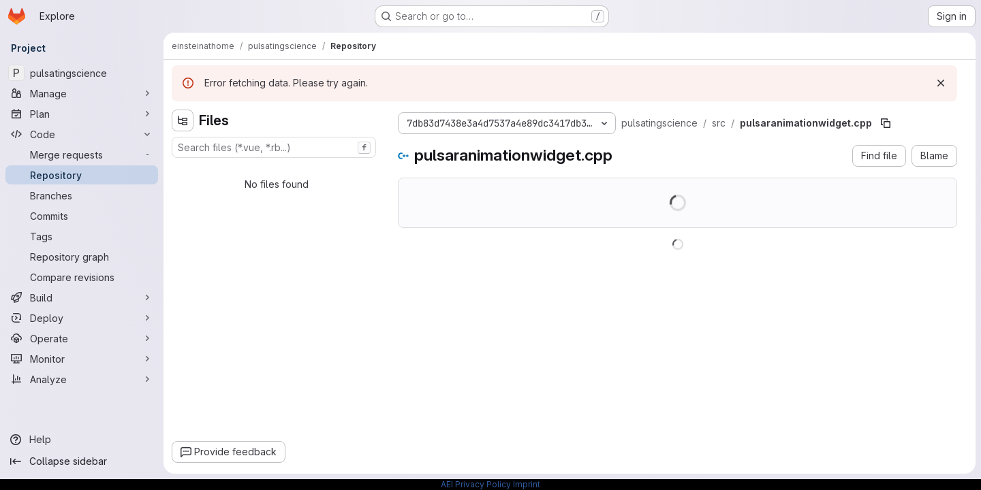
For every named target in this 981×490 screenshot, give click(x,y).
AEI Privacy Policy (476, 484)
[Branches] (81, 195)
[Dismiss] (941, 83)
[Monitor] (81, 358)
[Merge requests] (81, 154)
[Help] (81, 439)
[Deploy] (81, 317)
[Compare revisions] (81, 277)
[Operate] (81, 338)
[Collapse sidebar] (81, 461)
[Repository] (81, 174)
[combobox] (274, 147)
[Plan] (81, 113)
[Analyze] (81, 379)
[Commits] (81, 215)
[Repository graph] (81, 256)
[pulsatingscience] (81, 72)
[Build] (81, 297)
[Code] (81, 134)
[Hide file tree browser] (182, 120)
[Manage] (81, 93)
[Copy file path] (886, 123)
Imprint (526, 484)
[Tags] (81, 236)
